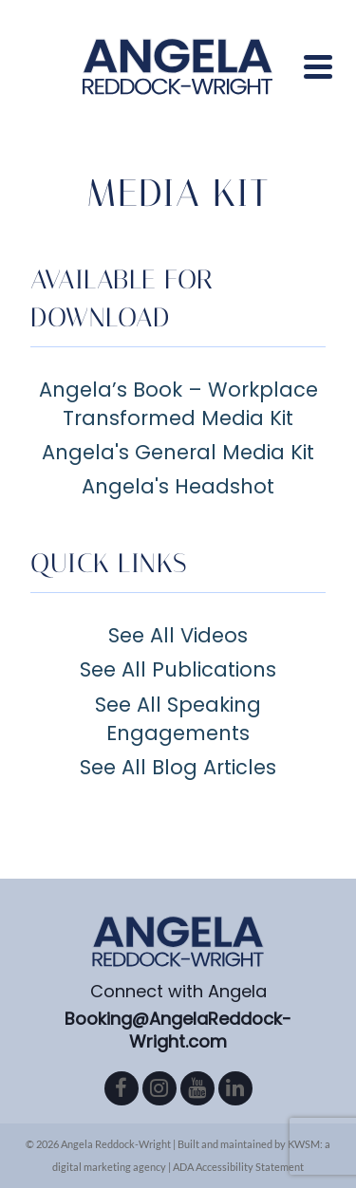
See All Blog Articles (178, 767)
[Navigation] (318, 66)
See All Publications (178, 669)
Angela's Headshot (178, 486)
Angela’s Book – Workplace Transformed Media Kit (178, 404)
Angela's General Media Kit (178, 452)
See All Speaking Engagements (178, 719)
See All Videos (178, 635)
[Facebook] (121, 1088)
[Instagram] (159, 1088)
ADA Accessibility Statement (238, 1166)
